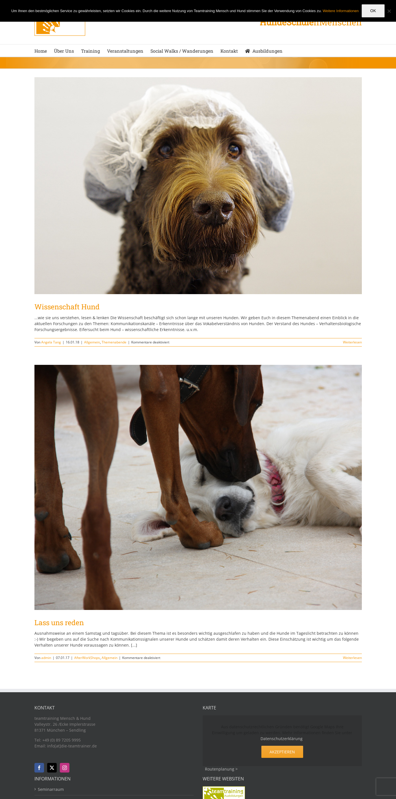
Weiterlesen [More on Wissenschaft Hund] (352, 342)
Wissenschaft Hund (67, 306)
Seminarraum (51, 789)
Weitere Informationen (341, 11)
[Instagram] (64, 768)
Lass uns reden (59, 622)
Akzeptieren (282, 751)
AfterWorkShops (87, 657)
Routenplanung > (221, 769)
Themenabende (114, 342)
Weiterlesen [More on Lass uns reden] (352, 657)
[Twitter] (52, 768)
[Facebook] (39, 768)
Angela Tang (51, 342)
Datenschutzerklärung (282, 738)
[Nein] (389, 11)
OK (373, 10)
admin (46, 657)
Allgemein (92, 342)
